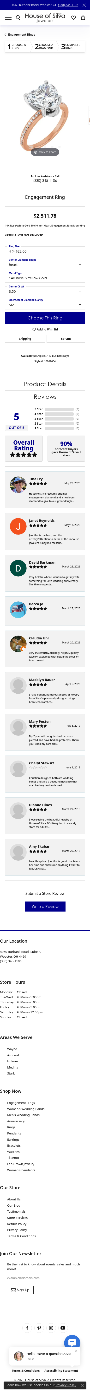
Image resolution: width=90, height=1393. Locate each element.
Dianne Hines (40, 805)
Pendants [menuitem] (14, 1133)
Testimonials (16, 1211)
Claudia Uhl (39, 638)
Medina (12, 1067)
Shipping (25, 338)
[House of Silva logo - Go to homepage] (45, 17)
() (77, 409)
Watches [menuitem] (13, 1152)
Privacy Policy (17, 1230)
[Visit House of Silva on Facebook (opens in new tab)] (27, 1328)
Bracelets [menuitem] (14, 1145)
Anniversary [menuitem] (16, 1121)
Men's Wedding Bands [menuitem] (23, 1115)
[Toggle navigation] (10, 17)
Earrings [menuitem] (13, 1139)
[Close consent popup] (82, 1385)
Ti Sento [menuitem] (13, 1157)
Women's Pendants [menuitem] (21, 1170)
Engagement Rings (21, 34)
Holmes (12, 1061)
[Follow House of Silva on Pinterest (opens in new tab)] (39, 1328)
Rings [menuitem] (11, 1127)
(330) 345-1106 (68, 5)
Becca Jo (36, 604)
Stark (11, 1073)
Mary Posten (40, 721)
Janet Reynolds (41, 520)
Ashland (13, 1055)
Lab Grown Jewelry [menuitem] (20, 1164)
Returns (66, 338)
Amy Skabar (39, 846)
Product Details (45, 384)
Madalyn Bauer (42, 679)
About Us (14, 1199)
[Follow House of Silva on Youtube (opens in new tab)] (63, 1328)
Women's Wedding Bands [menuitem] (25, 1109)
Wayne (12, 1049)
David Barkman (42, 562)
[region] (45, 118)
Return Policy (16, 1224)
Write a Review (45, 906)
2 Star (39, 423)
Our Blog (13, 1205)
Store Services (17, 1217)
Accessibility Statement (61, 1371)
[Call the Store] (11, 961)
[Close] (84, 5)
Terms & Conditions (21, 1236)
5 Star (39, 409)
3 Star (39, 419)
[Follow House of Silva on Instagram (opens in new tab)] (51, 1328)
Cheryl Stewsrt (41, 763)
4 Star (39, 414)
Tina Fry (36, 479)
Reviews (45, 396)
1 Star (39, 428)
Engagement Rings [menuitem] (21, 1103)
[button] (18, 17)
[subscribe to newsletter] (20, 1290)
